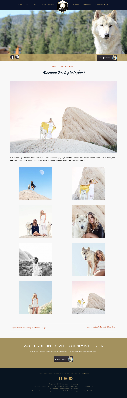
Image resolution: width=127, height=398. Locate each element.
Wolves (76, 4)
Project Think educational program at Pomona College (28, 328)
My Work (70, 67)
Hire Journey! (108, 57)
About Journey (31, 4)
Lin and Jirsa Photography (84, 386)
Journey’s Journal (101, 4)
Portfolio (87, 4)
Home (20, 4)
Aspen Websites (63, 391)
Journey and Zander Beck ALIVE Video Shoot (102, 327)
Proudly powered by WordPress (83, 391)
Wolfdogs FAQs (48, 4)
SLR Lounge (66, 386)
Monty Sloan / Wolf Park (69, 389)
